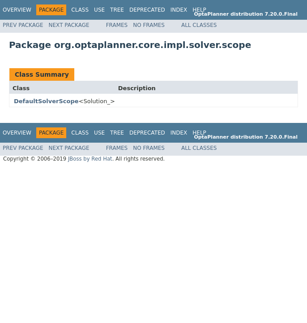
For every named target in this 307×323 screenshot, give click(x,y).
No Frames (149, 25)
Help (199, 10)
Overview (17, 10)
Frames (117, 25)
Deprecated (147, 10)
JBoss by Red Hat (90, 159)
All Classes (199, 25)
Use (99, 10)
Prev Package (23, 25)
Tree (117, 10)
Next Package (69, 25)
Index (179, 10)
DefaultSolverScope (46, 101)
